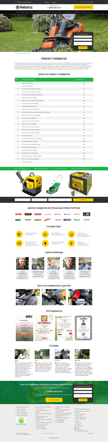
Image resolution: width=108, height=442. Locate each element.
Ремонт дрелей (79, 415)
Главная (16, 53)
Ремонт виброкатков (61, 419)
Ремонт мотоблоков (21, 409)
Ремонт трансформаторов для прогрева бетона (62, 415)
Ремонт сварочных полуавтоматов (64, 413)
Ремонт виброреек (41, 409)
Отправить (83, 47)
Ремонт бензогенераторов (62, 417)
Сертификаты (76, 12)
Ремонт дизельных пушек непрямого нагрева (41, 417)
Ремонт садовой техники (22, 12)
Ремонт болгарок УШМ (81, 414)
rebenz (77, 427)
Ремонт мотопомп (60, 411)
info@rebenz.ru (79, 429)
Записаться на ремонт (83, 7)
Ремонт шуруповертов (81, 419)
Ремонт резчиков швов (42, 428)
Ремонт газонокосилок (22, 414)
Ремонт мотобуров (41, 427)
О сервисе (46, 2)
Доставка (83, 12)
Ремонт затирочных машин (43, 424)
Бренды (54, 2)
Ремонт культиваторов (22, 415)
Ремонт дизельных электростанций (44, 422)
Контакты (89, 12)
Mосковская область (54, 437)
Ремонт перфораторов (81, 417)
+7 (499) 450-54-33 (54, 8)
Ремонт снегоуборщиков (22, 412)
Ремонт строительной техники (39, 12)
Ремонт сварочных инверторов (63, 409)
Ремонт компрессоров (41, 425)
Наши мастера (68, 12)
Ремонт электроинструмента (56, 12)
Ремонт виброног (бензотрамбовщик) (59, 421)
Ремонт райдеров (21, 410)
